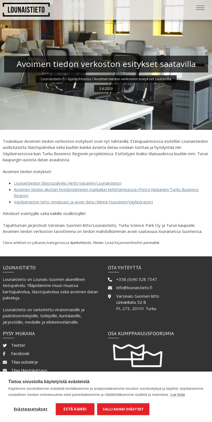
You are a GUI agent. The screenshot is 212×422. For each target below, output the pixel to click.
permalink (151, 242)
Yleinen (97, 242)
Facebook (20, 353)
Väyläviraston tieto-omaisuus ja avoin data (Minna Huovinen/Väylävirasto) (83, 202)
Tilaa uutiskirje (24, 362)
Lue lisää (177, 395)
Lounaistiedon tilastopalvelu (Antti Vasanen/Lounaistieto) (67, 183)
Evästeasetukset (30, 409)
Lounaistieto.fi (53, 78)
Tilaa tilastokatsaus (29, 370)
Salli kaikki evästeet (123, 409)
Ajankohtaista (79, 78)
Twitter (18, 345)
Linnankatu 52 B (131, 302)
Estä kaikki (74, 409)
